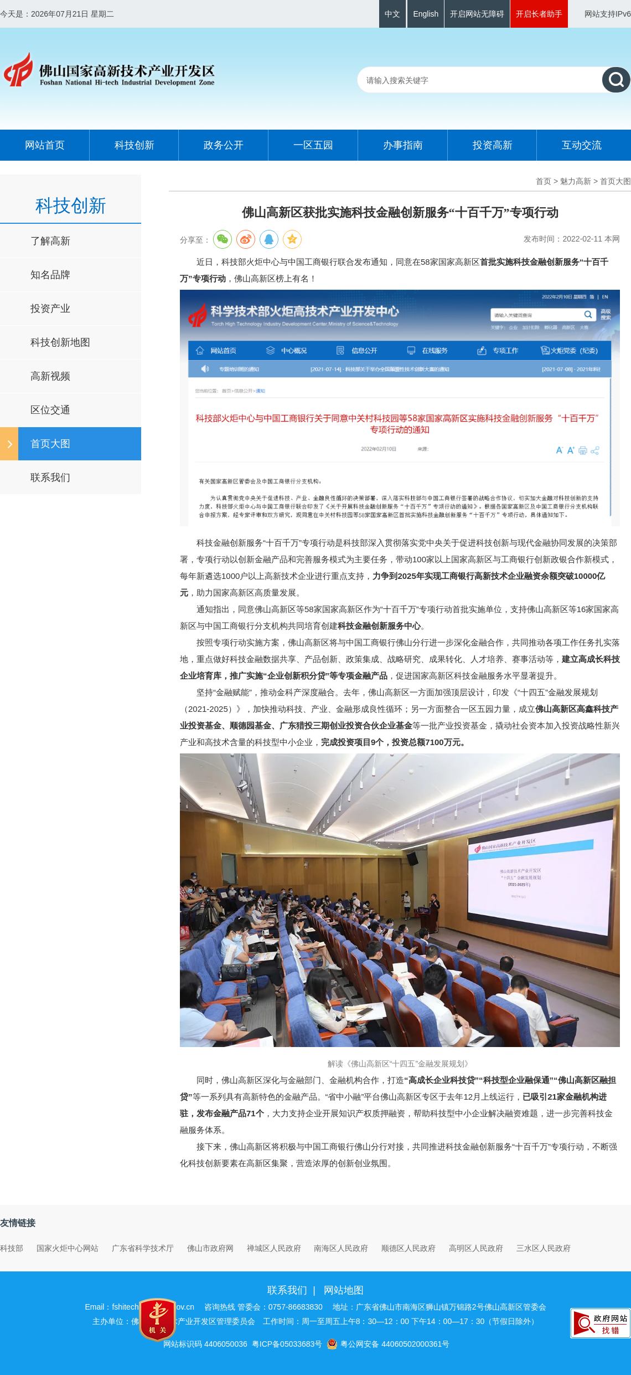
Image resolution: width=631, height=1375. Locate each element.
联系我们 (50, 477)
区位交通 (50, 409)
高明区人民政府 (476, 1248)
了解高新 (50, 241)
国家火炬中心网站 (68, 1248)
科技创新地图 (60, 342)
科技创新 (134, 145)
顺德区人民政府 (408, 1248)
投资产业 (50, 308)
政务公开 (224, 145)
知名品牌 (50, 274)
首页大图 (50, 443)
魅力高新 (575, 181)
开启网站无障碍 (477, 13)
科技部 (11, 1248)
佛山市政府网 (210, 1248)
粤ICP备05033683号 (287, 1344)
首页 (543, 181)
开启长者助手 (539, 13)
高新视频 (50, 376)
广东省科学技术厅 (143, 1248)
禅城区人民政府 (274, 1248)
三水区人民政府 (543, 1248)
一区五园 (313, 145)
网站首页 (45, 145)
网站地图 (344, 1290)
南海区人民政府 (341, 1248)
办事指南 (403, 145)
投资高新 (493, 145)
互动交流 (582, 145)
